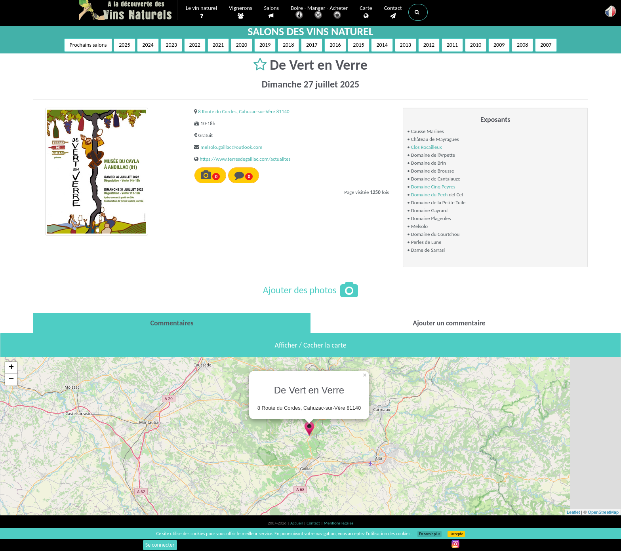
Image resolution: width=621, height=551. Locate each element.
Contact (393, 12)
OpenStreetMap (603, 512)
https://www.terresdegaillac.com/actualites (245, 159)
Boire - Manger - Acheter (319, 13)
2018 (288, 45)
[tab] (171, 323)
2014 (381, 45)
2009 (499, 45)
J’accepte (456, 534)
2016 (335, 45)
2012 (428, 45)
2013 (405, 45)
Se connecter (160, 545)
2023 (171, 45)
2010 (475, 45)
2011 (452, 45)
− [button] (11, 380)
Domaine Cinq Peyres (433, 187)
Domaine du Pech (429, 195)
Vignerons (240, 12)
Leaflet (573, 512)
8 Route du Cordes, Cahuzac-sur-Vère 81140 (243, 111)
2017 (311, 45)
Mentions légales (338, 523)
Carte (366, 12)
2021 (218, 45)
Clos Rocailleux (426, 147)
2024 (147, 45)
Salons (271, 12)
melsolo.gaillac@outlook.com (231, 147)
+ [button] (11, 368)
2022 (194, 45)
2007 (545, 45)
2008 (522, 45)
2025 (124, 45)
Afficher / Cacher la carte (311, 345)
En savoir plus (429, 534)
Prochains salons (88, 45)
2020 (241, 45)
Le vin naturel (201, 12)
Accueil (297, 523)
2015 (358, 45)
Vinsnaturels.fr (128, 11)
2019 (264, 45)
